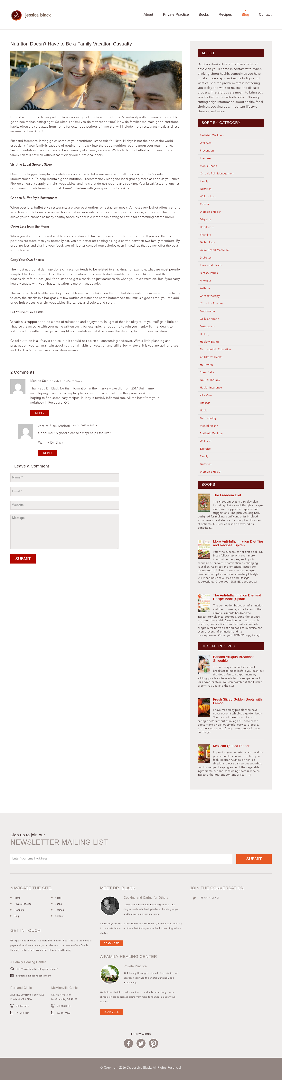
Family (204, 181)
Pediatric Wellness (212, 135)
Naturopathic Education (215, 349)
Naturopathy (208, 418)
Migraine (205, 219)
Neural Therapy (210, 380)
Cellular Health (209, 319)
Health (204, 410)
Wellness (205, 143)
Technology (207, 242)
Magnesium (207, 311)
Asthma (205, 288)
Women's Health (210, 212)
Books (204, 14)
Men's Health (208, 166)
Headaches (207, 227)
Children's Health (211, 357)
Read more (111, 943)
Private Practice (176, 14)
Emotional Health (211, 265)
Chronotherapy (210, 296)
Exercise (205, 158)
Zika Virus (206, 395)
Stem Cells (207, 372)
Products (19, 910)
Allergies (206, 280)
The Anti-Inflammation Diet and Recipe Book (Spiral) (237, 597)
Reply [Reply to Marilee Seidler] (39, 413)
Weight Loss (208, 196)
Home (17, 898)
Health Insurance (211, 387)
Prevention (207, 150)
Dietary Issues (209, 273)
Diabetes (206, 257)
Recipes (225, 14)
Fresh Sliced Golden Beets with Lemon (237, 701)
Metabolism (207, 326)
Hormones (206, 364)
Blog (245, 14)
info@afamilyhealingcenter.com (33, 976)
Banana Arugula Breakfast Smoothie (233, 659)
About (148, 14)
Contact (265, 14)
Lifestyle (205, 403)
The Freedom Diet (227, 495)
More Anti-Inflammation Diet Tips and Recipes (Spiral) (238, 543)
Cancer (204, 204)
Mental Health (209, 426)
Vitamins (205, 234)
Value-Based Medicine (214, 250)
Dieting (205, 334)
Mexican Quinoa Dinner (231, 746)
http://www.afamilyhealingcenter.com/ (37, 969)
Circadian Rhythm (211, 303)
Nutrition (206, 189)
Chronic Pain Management (217, 173)
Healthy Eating (209, 341)
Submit (23, 558)
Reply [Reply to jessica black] (47, 453)
